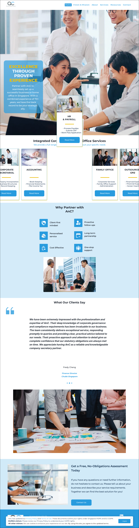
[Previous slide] (11, 346)
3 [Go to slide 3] (71, 383)
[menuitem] (68, 4)
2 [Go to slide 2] (69, 383)
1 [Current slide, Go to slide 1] (67, 383)
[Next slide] (128, 346)
